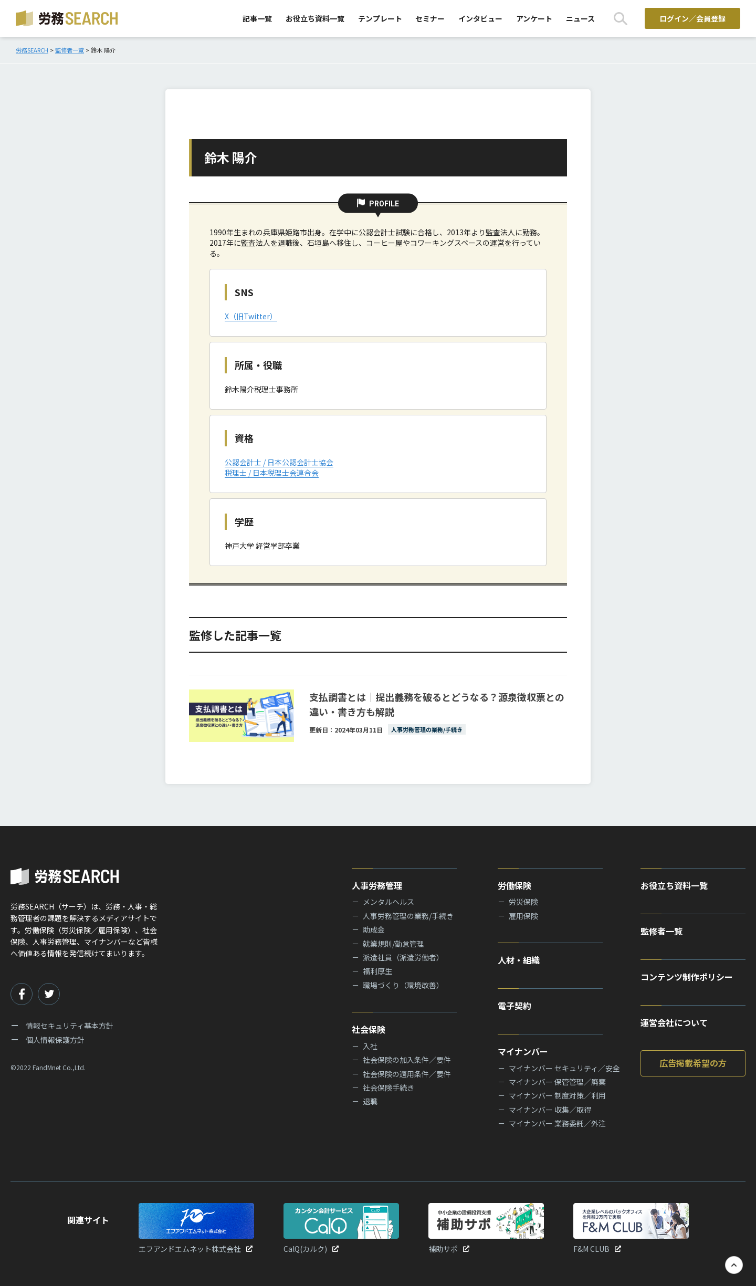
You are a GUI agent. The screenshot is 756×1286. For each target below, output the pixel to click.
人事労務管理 (377, 885)
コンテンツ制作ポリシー (686, 976)
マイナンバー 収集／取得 (550, 1109)
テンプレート (380, 18)
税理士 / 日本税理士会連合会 (272, 472)
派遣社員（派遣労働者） (403, 957)
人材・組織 (519, 960)
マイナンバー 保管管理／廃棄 (557, 1081)
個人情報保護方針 (55, 1039)
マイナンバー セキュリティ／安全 (564, 1068)
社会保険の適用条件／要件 (407, 1074)
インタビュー (480, 18)
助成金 (374, 929)
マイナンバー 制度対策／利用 (557, 1095)
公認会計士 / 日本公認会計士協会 (279, 462)
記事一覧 (257, 18)
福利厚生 (377, 971)
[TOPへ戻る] (734, 1265)
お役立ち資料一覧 (315, 18)
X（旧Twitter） (251, 316)
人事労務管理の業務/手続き (408, 916)
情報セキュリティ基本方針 (69, 1025)
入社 (370, 1046)
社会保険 (368, 1029)
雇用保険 (523, 916)
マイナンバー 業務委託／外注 (557, 1123)
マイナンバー (523, 1051)
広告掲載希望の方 (693, 1063)
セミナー (430, 18)
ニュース (580, 18)
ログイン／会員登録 (692, 18)
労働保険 (514, 885)
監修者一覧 (661, 931)
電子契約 (514, 1005)
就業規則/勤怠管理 (393, 943)
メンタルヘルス (388, 901)
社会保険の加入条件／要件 (407, 1059)
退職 (370, 1101)
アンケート (534, 18)
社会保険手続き (388, 1087)
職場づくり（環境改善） (403, 985)
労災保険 (523, 901)
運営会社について (674, 1022)
